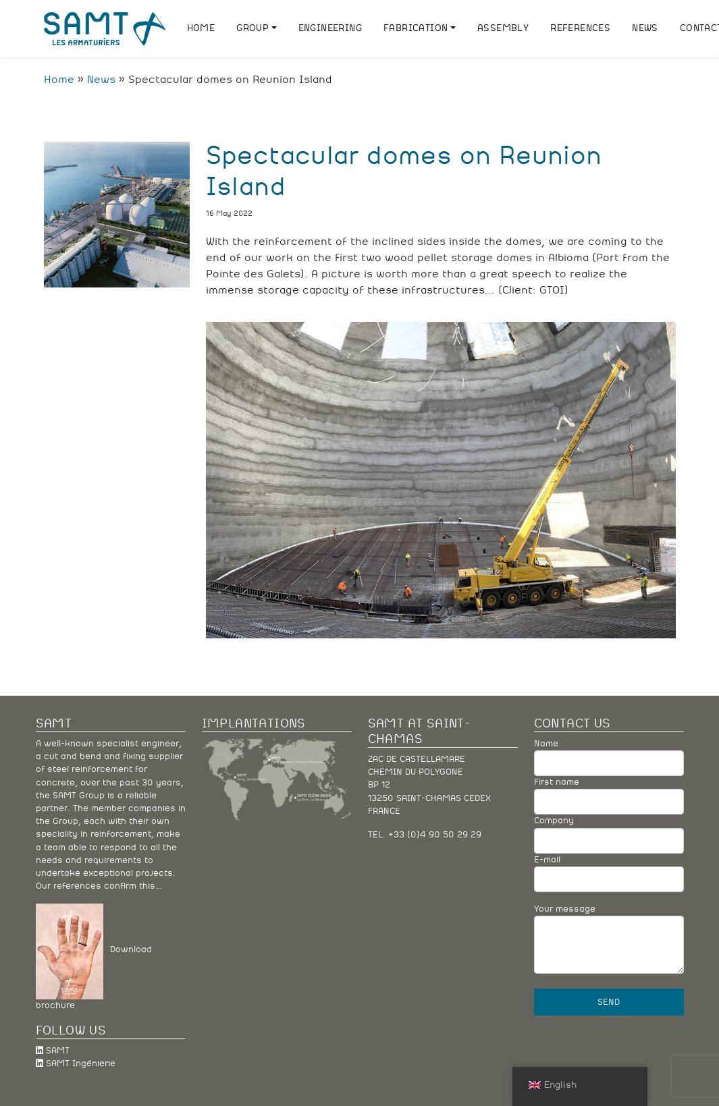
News (101, 79)
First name (609, 796)
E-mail (609, 874)
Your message (609, 939)
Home (59, 79)
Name (609, 758)
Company (609, 835)
